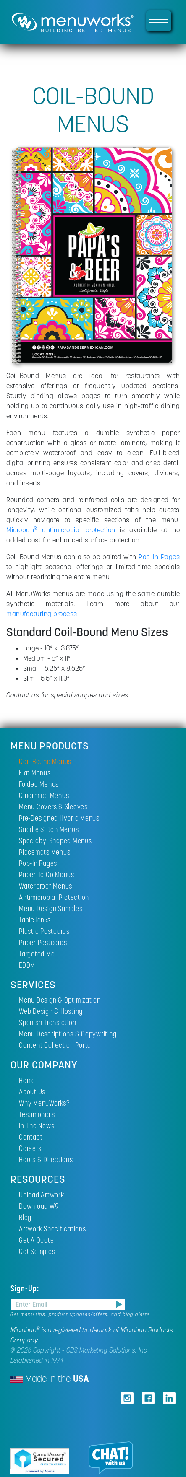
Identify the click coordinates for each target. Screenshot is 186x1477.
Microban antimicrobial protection (60, 530)
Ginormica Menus (44, 795)
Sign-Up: (25, 1288)
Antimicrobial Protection (54, 897)
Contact (30, 1137)
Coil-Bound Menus (45, 761)
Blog (25, 1217)
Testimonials (37, 1114)
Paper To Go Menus (46, 874)
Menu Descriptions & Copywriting (67, 1034)
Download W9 (38, 1206)
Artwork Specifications (52, 1228)
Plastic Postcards (44, 931)
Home (27, 1080)
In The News (36, 1125)
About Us (32, 1091)
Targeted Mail (38, 954)
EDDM (27, 965)
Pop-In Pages (159, 556)
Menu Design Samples (50, 908)
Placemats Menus (44, 852)
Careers (30, 1148)
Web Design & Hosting (51, 1011)
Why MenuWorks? (44, 1103)
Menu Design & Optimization (60, 1000)
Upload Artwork (41, 1195)
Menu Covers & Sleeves (53, 806)
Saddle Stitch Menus (49, 829)
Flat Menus (35, 772)
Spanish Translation (47, 1022)
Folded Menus (39, 784)
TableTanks (35, 920)
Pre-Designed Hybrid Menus (59, 818)
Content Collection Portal (56, 1045)
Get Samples (37, 1251)
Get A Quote (36, 1240)
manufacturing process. (42, 613)
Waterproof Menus (45, 886)
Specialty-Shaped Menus (55, 840)
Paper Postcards (43, 942)
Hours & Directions (46, 1159)
